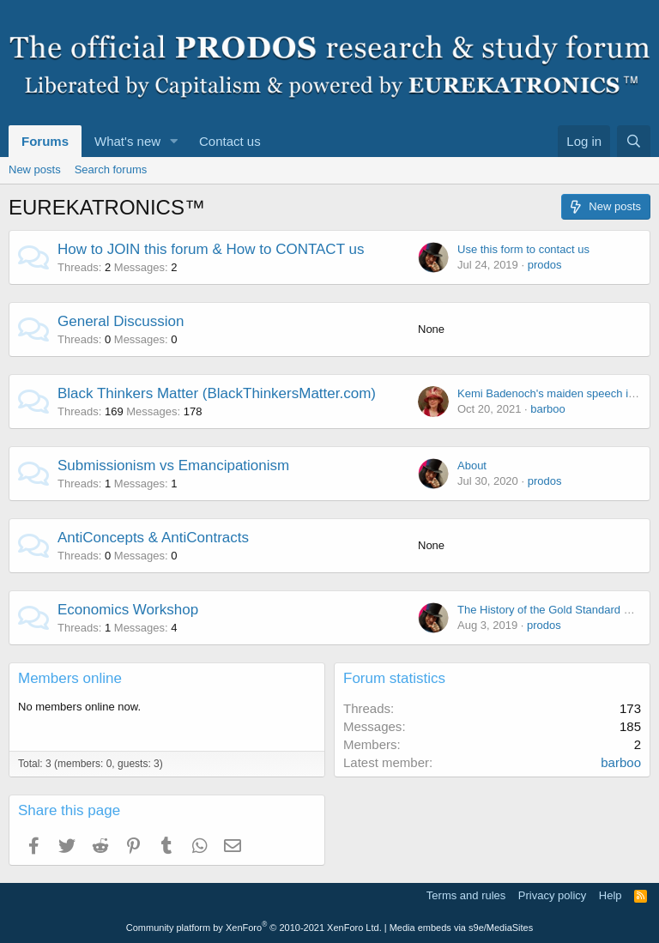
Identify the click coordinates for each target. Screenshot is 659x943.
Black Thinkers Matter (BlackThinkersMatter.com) (216, 393)
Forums (45, 141)
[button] (174, 141)
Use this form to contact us (523, 249)
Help (610, 895)
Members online (70, 678)
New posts (35, 169)
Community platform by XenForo (254, 927)
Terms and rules (465, 895)
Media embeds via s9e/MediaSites (462, 927)
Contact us (230, 141)
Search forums (111, 169)
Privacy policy (552, 895)
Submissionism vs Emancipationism (173, 465)
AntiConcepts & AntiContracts (153, 537)
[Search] (633, 141)
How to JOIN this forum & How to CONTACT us (210, 249)
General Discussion (120, 321)
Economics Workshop (127, 609)
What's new (127, 141)
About (472, 465)
